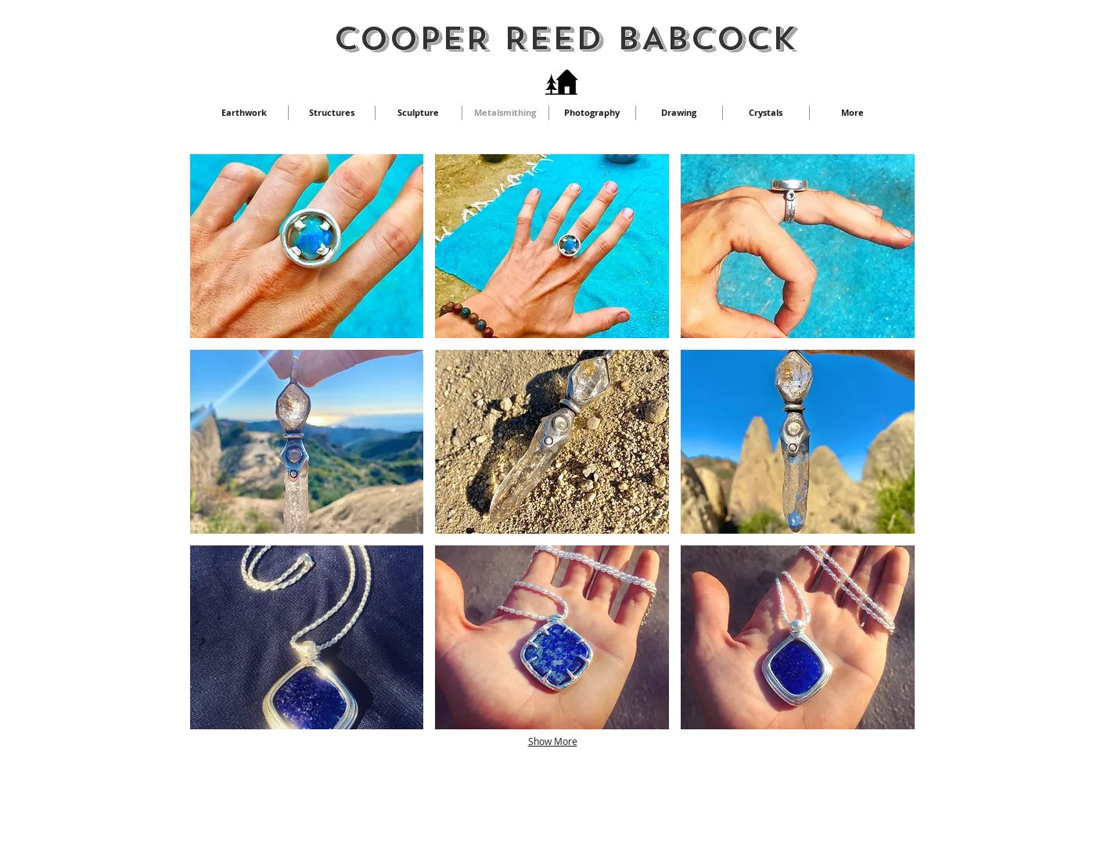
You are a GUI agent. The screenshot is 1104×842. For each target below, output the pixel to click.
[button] (307, 246)
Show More (552, 741)
